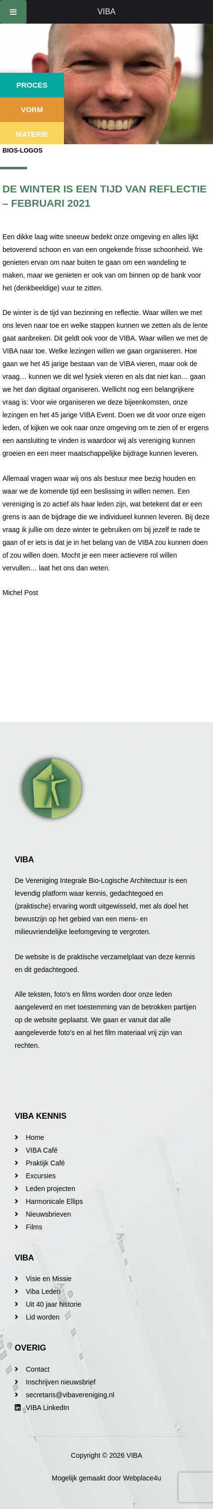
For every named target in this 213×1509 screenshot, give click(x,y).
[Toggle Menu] (13, 12)
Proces (31, 85)
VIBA (106, 11)
